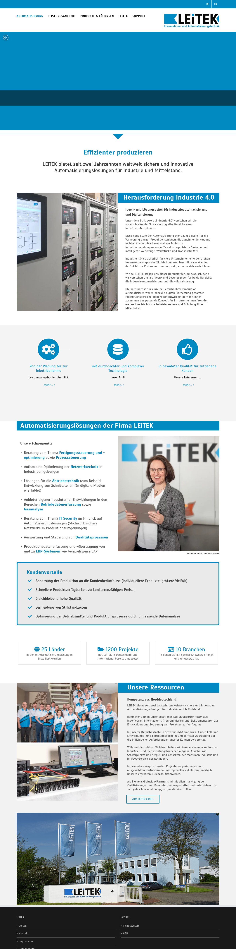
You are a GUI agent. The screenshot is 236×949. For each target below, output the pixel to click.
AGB (125, 933)
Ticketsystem (131, 926)
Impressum (26, 941)
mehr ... (48, 385)
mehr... (118, 385)
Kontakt (24, 933)
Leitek (23, 926)
